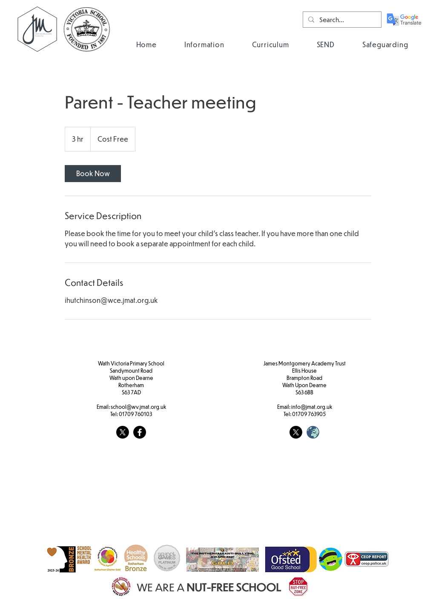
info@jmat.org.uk (311, 406)
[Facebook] (139, 432)
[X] (122, 432)
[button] (204, 45)
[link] (93, 173)
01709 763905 (309, 414)
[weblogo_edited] (313, 432)
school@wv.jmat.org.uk (138, 406)
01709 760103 (135, 414)
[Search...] (341, 19)
